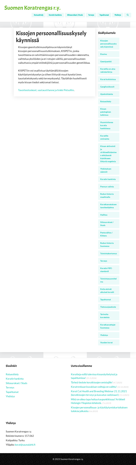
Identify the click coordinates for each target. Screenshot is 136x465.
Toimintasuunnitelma (108, 280)
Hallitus (103, 215)
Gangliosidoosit (107, 86)
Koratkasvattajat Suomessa (107, 326)
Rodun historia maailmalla (107, 195)
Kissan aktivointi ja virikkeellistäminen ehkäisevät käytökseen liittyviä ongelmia (108, 154)
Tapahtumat (104, 15)
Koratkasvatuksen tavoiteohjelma (108, 206)
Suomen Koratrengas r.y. (32, 7)
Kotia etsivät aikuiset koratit (107, 290)
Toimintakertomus (108, 253)
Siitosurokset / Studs (75, 15)
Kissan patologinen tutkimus (105, 112)
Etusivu (103, 54)
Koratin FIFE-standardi (106, 269)
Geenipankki (106, 61)
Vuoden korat (106, 342)
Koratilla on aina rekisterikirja (107, 70)
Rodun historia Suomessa (107, 244)
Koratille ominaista (104, 137)
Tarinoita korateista (104, 315)
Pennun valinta (107, 186)
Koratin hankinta (55, 15)
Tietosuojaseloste (108, 307)
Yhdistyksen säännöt (105, 170)
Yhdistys (117, 15)
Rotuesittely (38, 15)
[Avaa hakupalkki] (127, 15)
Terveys (91, 15)
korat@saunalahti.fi (25, 444)
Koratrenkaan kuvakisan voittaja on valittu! (94, 386)
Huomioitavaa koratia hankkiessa (106, 125)
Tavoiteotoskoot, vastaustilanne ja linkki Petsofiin (46, 90)
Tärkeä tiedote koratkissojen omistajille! (92, 382)
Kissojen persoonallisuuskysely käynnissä (108, 43)
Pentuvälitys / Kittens (106, 234)
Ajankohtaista (106, 94)
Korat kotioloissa (108, 79)
